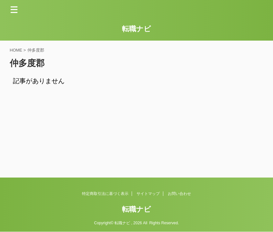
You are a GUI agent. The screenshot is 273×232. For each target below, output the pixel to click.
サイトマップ (148, 193)
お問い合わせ (179, 193)
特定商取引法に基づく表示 (105, 193)
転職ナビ (136, 29)
